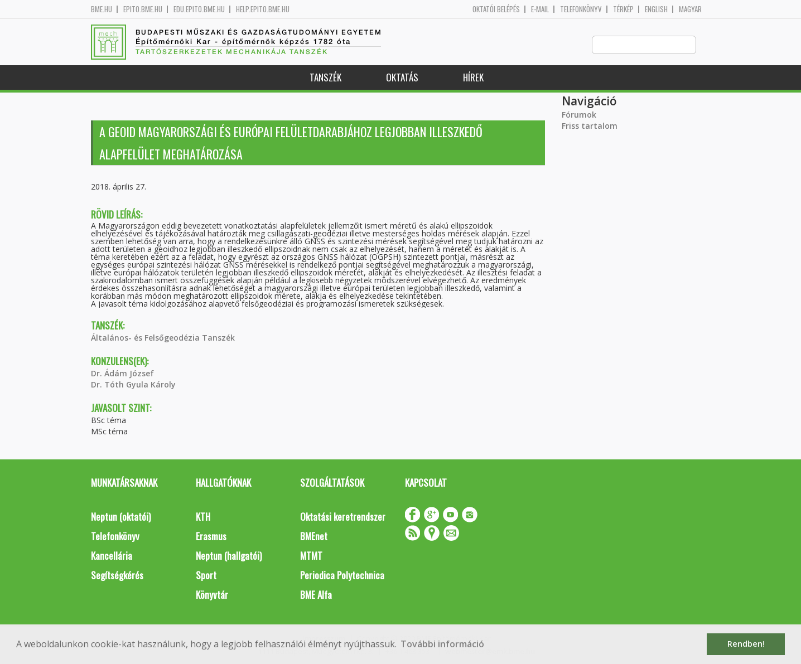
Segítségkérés (117, 576)
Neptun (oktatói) (121, 517)
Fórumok (579, 115)
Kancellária (111, 556)
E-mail (540, 9)
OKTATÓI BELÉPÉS (496, 9)
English (656, 9)
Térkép (623, 9)
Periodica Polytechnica (342, 576)
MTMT (311, 556)
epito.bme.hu (142, 9)
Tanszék (325, 78)
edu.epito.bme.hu (199, 9)
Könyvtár (212, 595)
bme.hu (101, 9)
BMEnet (313, 537)
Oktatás (402, 78)
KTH (203, 517)
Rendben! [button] (746, 643)
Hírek (473, 78)
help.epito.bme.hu (262, 9)
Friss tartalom (589, 126)
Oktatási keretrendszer (342, 517)
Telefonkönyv (581, 9)
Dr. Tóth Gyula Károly (133, 385)
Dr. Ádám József (122, 374)
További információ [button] (442, 644)
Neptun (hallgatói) (229, 556)
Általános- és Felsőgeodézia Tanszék (163, 338)
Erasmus (211, 537)
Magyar (690, 9)
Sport (206, 576)
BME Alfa (316, 595)
